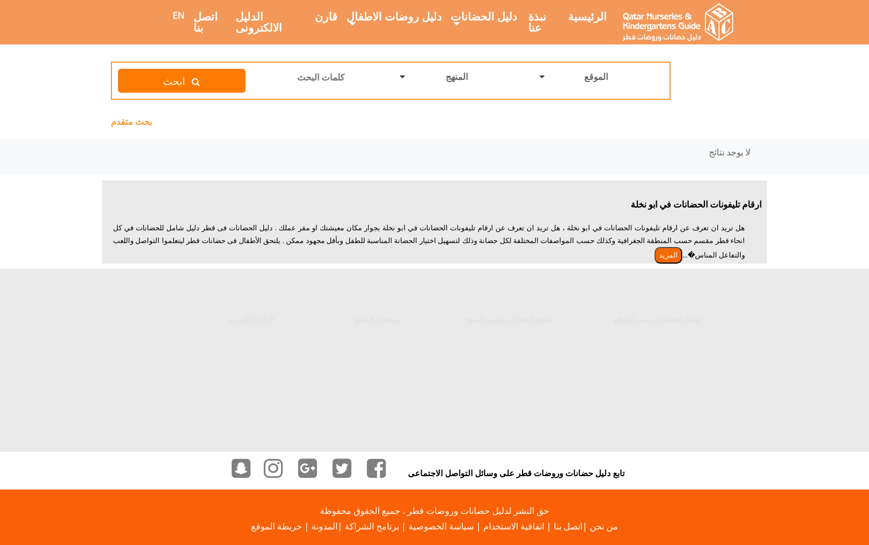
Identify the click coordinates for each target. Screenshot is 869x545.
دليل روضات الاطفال (394, 16)
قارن (326, 16)
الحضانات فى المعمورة (639, 374)
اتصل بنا (205, 22)
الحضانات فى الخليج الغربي (631, 359)
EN (178, 15)
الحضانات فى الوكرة (643, 389)
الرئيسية (587, 16)
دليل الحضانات (484, 16)
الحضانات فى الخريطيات (636, 419)
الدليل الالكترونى (259, 22)
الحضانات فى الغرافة (642, 344)
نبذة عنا (537, 22)
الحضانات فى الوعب (643, 404)
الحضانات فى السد (646, 329)
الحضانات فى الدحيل (643, 434)
